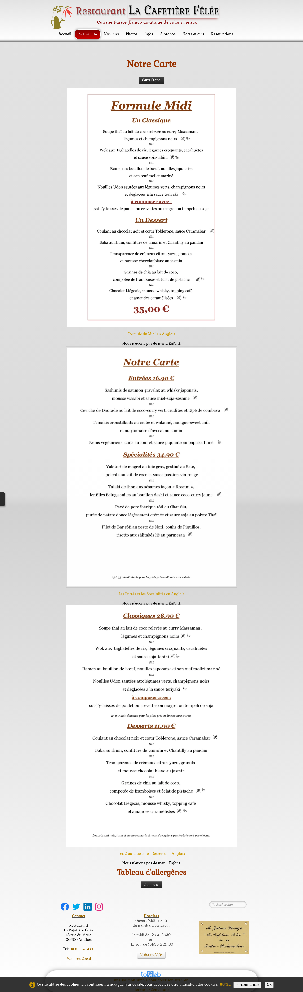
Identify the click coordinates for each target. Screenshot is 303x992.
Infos (149, 34)
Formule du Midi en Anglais (151, 332)
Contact (78, 916)
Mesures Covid (78, 958)
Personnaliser (247, 984)
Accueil (65, 34)
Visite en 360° (151, 955)
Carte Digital (151, 78)
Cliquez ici (151, 884)
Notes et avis (193, 34)
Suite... (225, 984)
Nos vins (111, 34)
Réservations (222, 34)
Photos (131, 34)
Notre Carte (88, 34)
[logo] (136, 17)
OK (269, 984)
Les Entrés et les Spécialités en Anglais (151, 603)
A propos (168, 34)
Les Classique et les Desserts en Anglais (151, 853)
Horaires (151, 916)
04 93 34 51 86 (82, 949)
